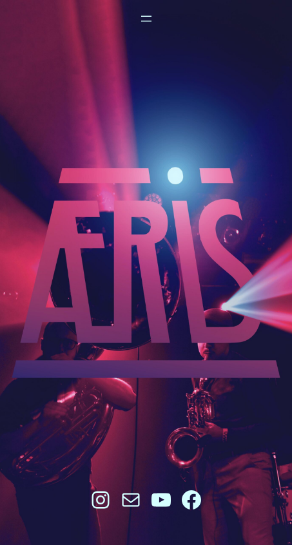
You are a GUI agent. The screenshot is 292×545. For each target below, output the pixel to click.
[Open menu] (146, 18)
